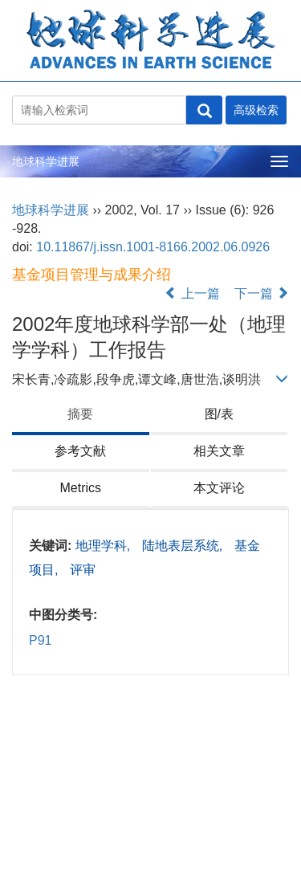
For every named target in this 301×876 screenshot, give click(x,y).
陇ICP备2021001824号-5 (83, 830)
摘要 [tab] (80, 414)
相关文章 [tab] (219, 451)
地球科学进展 (45, 161)
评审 (83, 570)
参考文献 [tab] (80, 451)
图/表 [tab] (219, 414)
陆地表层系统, (184, 545)
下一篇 (261, 293)
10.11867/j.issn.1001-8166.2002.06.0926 (153, 247)
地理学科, (104, 545)
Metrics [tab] (80, 488)
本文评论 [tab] (219, 488)
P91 (40, 640)
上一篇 (192, 293)
